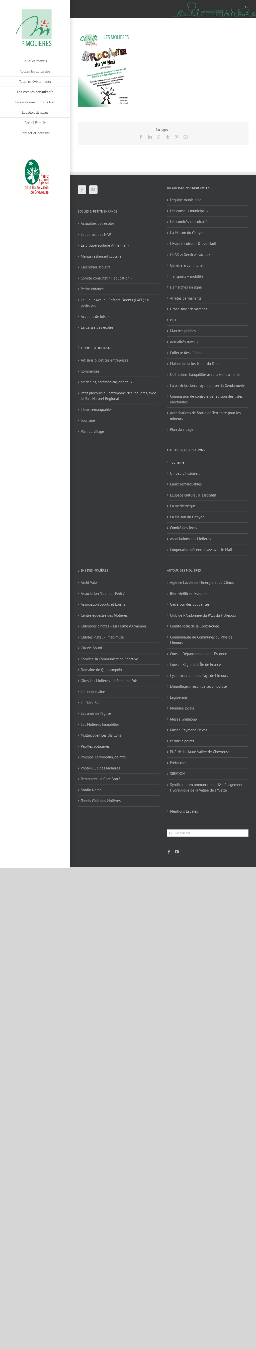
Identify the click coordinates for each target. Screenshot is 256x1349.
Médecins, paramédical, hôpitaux (106, 382)
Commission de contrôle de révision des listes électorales (206, 399)
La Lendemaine (93, 691)
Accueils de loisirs (95, 316)
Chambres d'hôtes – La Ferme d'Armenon (113, 626)
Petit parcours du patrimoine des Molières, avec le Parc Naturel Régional (118, 396)
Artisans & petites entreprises (104, 360)
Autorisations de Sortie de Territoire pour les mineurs (205, 415)
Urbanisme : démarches (188, 309)
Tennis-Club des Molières (101, 800)
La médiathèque (183, 506)
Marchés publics (183, 330)
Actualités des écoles (97, 223)
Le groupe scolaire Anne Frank (105, 245)
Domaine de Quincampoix (101, 669)
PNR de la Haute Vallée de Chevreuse (200, 751)
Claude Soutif (91, 648)
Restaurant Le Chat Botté (100, 778)
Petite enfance (92, 289)
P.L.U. (174, 320)
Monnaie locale (182, 708)
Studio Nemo (91, 790)
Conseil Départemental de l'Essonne (198, 653)
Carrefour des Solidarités (189, 604)
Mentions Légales (184, 811)
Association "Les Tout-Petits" (103, 593)
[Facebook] (82, 189)
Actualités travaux (184, 341)
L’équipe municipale (185, 199)
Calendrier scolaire (96, 267)
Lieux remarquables (96, 409)
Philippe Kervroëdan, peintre (103, 757)
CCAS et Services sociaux (190, 254)
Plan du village (92, 431)
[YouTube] (93, 189)
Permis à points (182, 741)
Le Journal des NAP (96, 234)
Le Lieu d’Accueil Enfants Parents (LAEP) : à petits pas (115, 303)
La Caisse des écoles (97, 327)
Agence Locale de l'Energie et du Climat (202, 582)
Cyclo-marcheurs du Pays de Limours (199, 675)
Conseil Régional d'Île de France (195, 664)
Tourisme (88, 420)
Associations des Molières (190, 538)
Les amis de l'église (96, 713)
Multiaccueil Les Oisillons (101, 735)
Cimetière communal (186, 265)
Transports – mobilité (186, 276)
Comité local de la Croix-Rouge (194, 626)
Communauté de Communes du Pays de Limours (201, 640)
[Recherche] (170, 833)
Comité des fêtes (183, 527)
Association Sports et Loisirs (103, 604)
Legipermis (179, 697)
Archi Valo (89, 582)
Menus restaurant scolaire (101, 256)
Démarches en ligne (186, 287)
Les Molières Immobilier (100, 724)
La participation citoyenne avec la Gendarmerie (207, 385)
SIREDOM (177, 773)
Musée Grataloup (183, 719)
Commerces (90, 371)
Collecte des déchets (186, 352)
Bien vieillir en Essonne (188, 593)
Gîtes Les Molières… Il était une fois (109, 680)
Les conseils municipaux (189, 210)
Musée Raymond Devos (188, 730)
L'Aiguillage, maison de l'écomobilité (198, 686)
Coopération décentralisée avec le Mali (201, 549)
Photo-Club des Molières (100, 768)
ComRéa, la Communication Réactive (109, 659)
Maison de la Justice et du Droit (195, 363)
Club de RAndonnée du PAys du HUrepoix (203, 615)
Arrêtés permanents (185, 298)
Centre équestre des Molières (104, 615)
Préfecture (178, 762)
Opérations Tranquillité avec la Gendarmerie (205, 374)
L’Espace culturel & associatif (193, 243)
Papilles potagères (95, 746)
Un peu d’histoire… (185, 473)
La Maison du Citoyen (187, 232)
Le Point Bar (90, 702)
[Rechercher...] (208, 833)
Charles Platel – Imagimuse (102, 637)
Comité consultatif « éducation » (106, 278)
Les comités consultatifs (189, 221)
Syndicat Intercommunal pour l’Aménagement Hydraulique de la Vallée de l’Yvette (206, 787)
